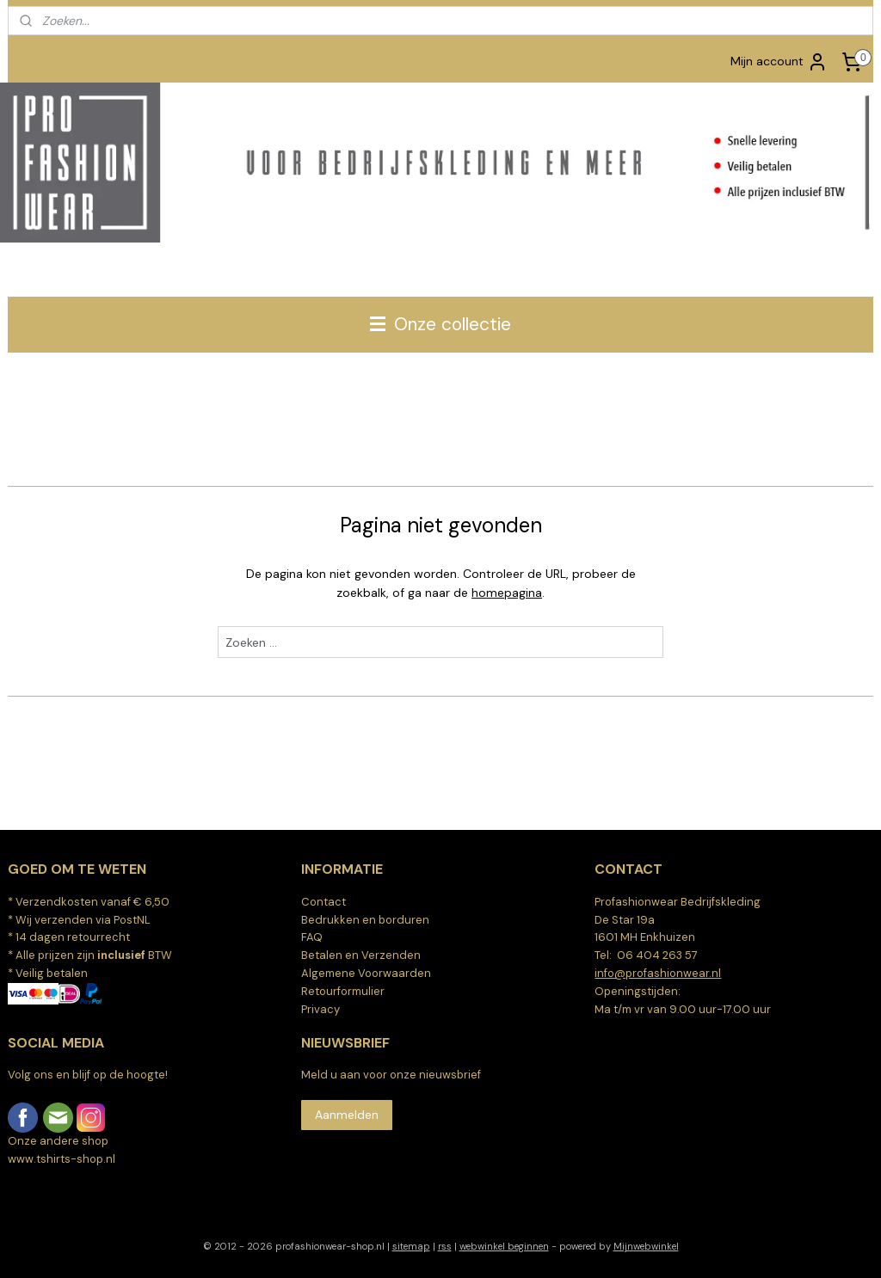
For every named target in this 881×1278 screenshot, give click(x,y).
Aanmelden (347, 1114)
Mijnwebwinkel (646, 1246)
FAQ (312, 937)
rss (445, 1246)
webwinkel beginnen (504, 1246)
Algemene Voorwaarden (366, 973)
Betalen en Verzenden (361, 955)
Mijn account (779, 62)
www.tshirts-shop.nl (61, 1159)
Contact (323, 901)
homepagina (506, 592)
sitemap (411, 1246)
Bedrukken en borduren (365, 919)
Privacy (320, 1009)
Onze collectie (440, 324)
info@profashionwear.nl (658, 973)
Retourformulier (343, 991)
